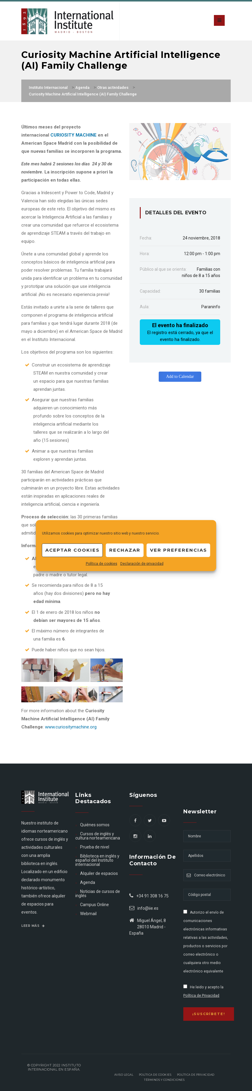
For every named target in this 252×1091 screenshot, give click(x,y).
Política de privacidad (195, 1074)
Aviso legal (124, 1074)
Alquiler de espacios (99, 873)
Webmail (88, 913)
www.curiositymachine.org (71, 727)
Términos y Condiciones (164, 1079)
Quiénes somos (95, 824)
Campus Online (94, 904)
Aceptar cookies (72, 550)
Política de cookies (101, 563)
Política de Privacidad (201, 995)
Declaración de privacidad (142, 563)
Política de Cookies (155, 1074)
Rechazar (124, 550)
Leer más (33, 926)
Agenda (87, 882)
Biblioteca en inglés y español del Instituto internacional (97, 860)
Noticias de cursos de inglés (97, 893)
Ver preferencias (178, 550)
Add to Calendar (180, 376)
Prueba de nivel (94, 847)
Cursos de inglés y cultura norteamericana (97, 835)
